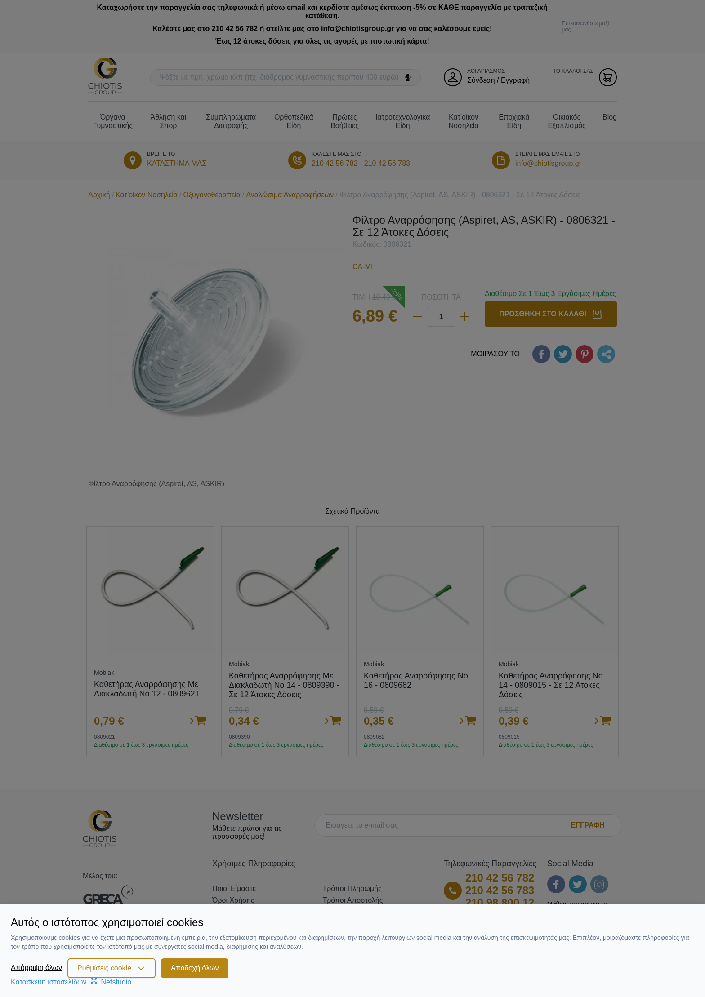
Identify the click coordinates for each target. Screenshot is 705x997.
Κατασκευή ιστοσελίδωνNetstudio (71, 982)
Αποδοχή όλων (195, 968)
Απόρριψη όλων (36, 967)
